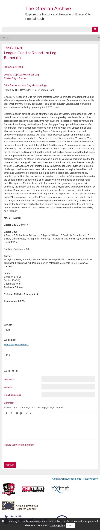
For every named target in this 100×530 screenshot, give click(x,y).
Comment (9, 402)
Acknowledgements (70, 478)
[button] (6, 413)
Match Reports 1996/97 (16, 344)
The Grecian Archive (48, 8)
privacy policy (57, 525)
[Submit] (95, 29)
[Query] (50, 29)
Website (8, 387)
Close (70, 525)
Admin (55, 478)
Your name (9, 379)
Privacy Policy (90, 478)
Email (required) (12, 395)
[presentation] (7, 413)
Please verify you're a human (19, 444)
